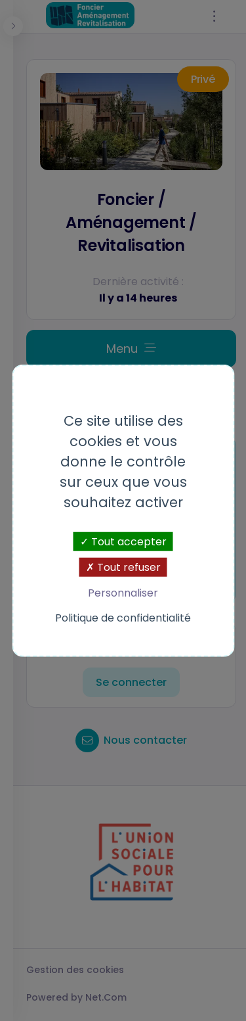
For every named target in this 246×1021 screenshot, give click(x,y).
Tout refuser (123, 567)
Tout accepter (123, 541)
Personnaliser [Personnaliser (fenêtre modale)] (123, 593)
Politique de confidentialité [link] (123, 617)
